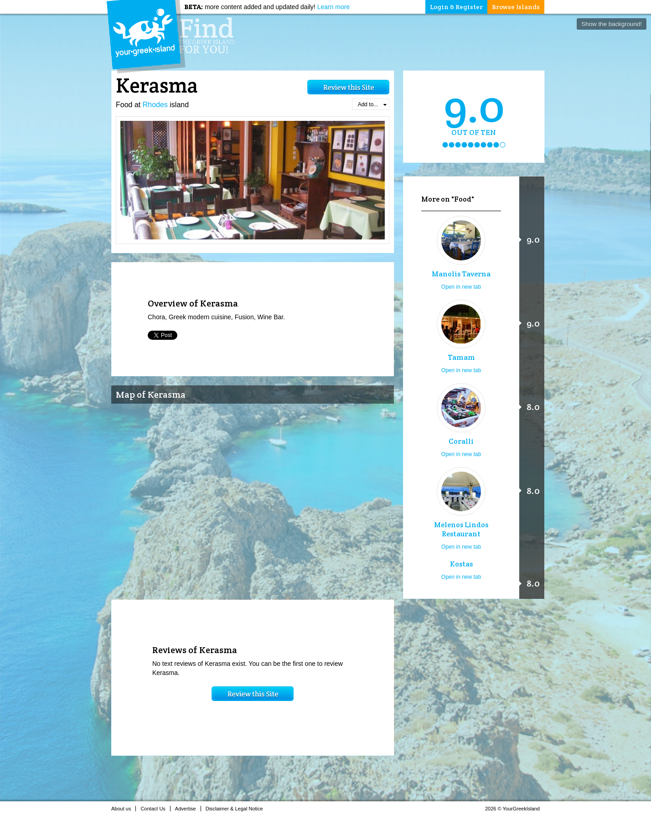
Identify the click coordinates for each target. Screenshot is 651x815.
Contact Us (155, 808)
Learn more (333, 6)
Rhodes (155, 105)
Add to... (372, 104)
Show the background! (611, 24)
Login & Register (456, 7)
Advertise (188, 808)
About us (123, 808)
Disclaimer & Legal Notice (237, 808)
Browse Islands (516, 7)
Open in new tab (461, 287)
